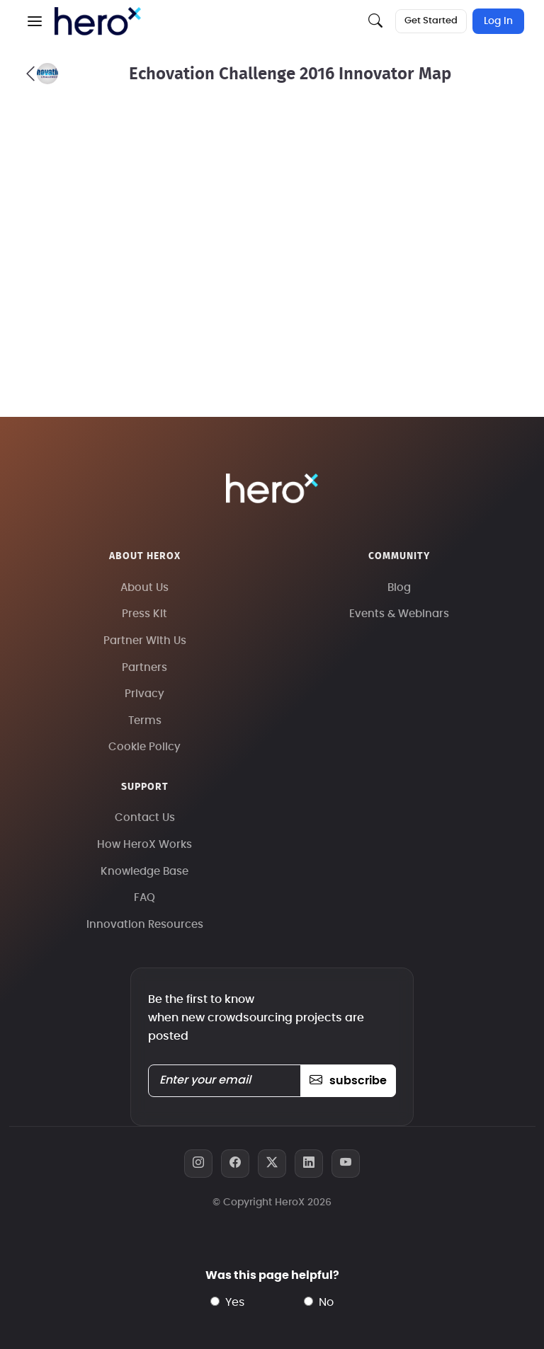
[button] (35, 21)
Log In (498, 21)
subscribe (348, 1080)
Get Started (431, 20)
